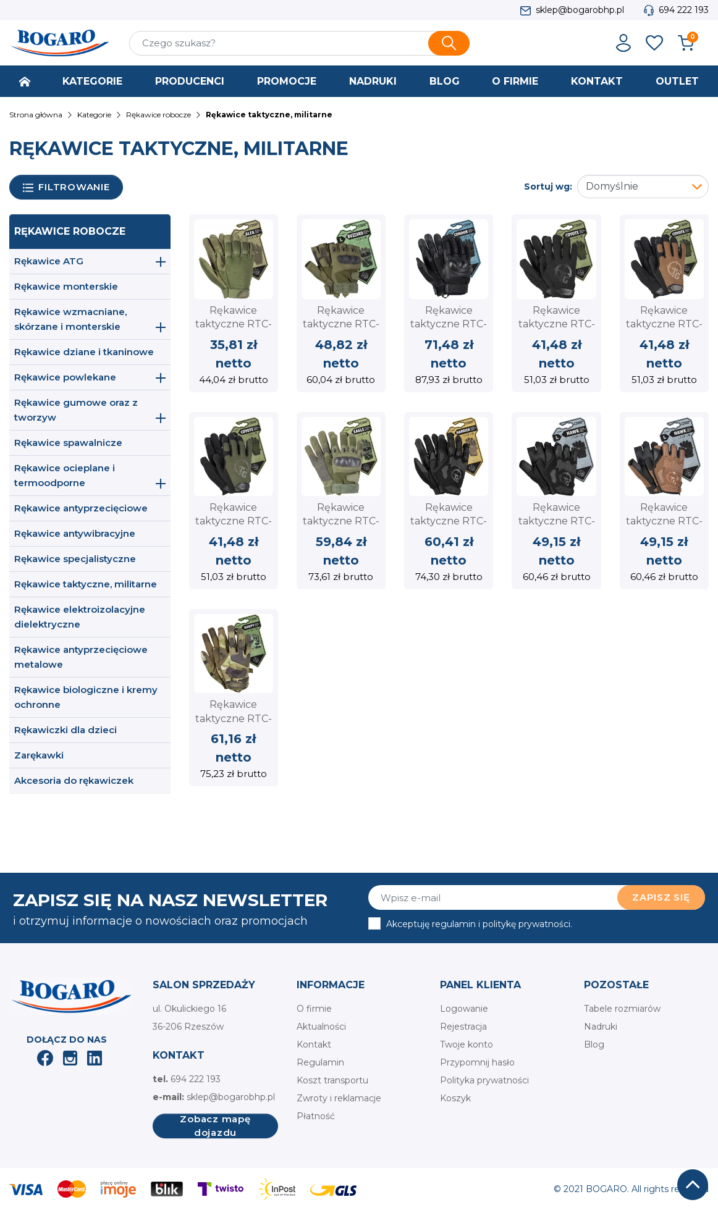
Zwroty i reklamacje (339, 1098)
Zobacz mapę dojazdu (215, 1126)
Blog (594, 1044)
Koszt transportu (332, 1080)
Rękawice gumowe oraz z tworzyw (76, 410)
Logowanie (464, 1008)
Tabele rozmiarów (622, 1008)
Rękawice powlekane (65, 377)
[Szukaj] (299, 43)
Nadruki (600, 1026)
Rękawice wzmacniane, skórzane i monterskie (70, 319)
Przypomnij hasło (477, 1062)
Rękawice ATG (48, 261)
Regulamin (320, 1062)
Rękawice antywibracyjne (74, 533)
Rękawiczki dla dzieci (65, 730)
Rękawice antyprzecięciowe (81, 508)
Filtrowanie (66, 187)
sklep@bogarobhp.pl (580, 9)
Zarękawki (39, 755)
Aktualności (321, 1026)
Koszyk (455, 1098)
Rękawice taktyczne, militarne (85, 584)
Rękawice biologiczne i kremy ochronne (86, 697)
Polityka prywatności (484, 1080)
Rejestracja (463, 1026)
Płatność (316, 1116)
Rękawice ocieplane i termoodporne (64, 475)
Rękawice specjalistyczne (75, 559)
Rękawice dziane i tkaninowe (84, 352)
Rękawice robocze (69, 231)
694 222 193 (684, 9)
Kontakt (314, 1044)
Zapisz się (661, 897)
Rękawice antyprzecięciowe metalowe (81, 657)
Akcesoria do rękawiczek (73, 780)
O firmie (314, 1008)
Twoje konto (466, 1044)
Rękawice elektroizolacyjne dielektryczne (79, 616)
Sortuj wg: (548, 186)
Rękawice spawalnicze (68, 442)
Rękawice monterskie (66, 286)
